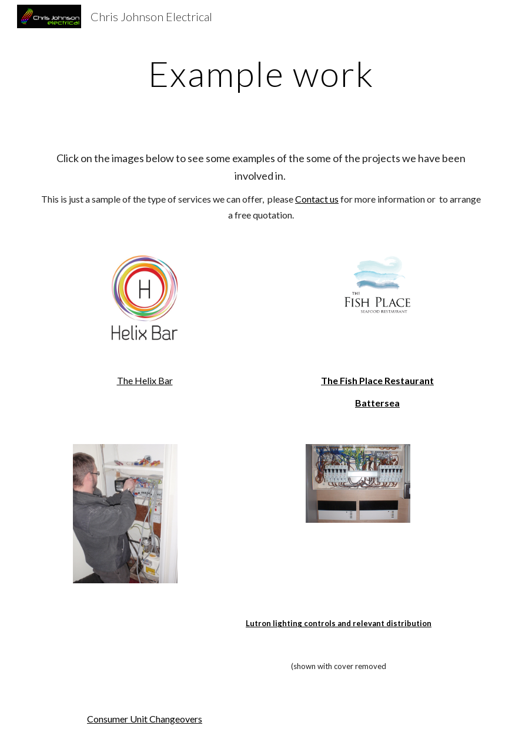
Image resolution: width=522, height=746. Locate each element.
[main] (261, 73)
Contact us (317, 198)
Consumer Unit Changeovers (144, 718)
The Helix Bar (145, 380)
